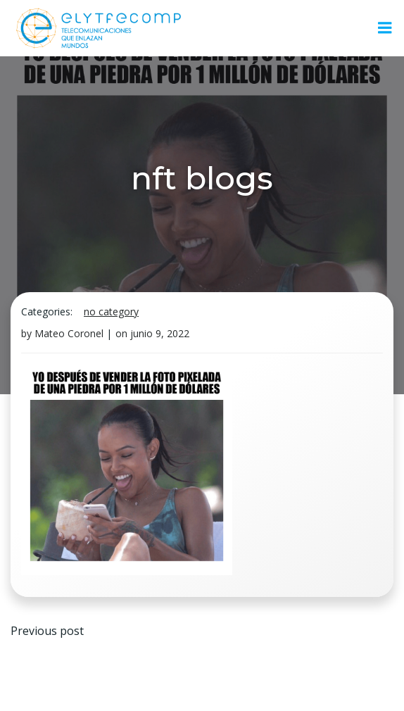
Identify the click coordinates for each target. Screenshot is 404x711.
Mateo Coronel (68, 333)
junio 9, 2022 (159, 333)
